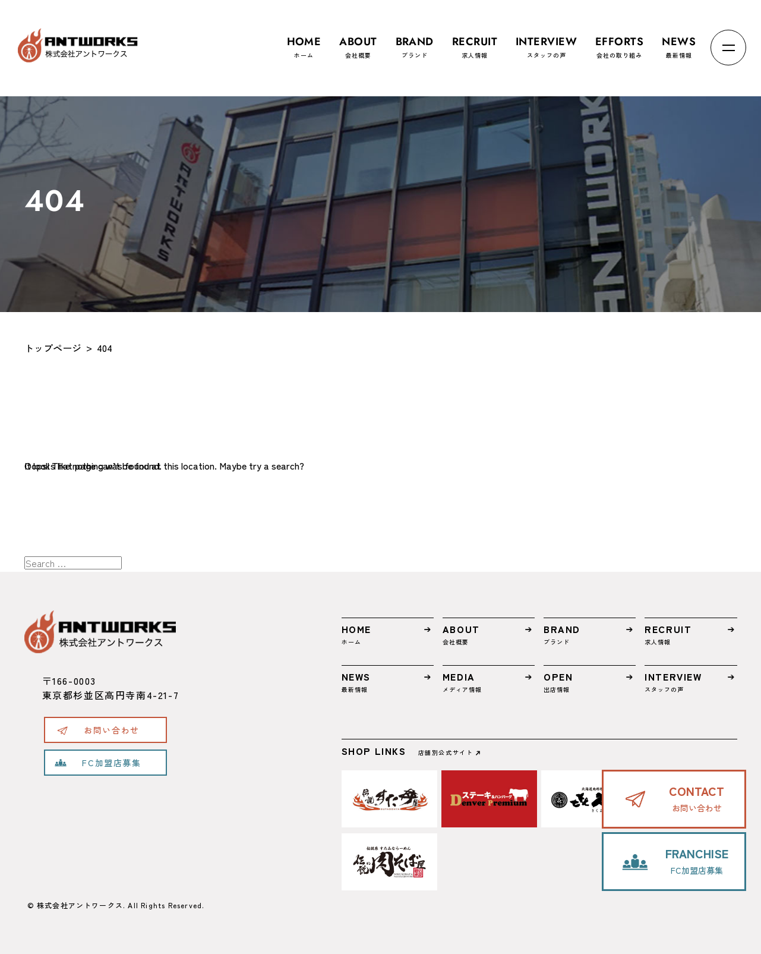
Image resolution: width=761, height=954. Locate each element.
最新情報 (679, 41)
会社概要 (358, 41)
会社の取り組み (619, 41)
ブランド (415, 41)
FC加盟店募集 (111, 763)
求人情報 (474, 41)
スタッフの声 (546, 41)
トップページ (52, 348)
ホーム (304, 41)
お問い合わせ (112, 730)
